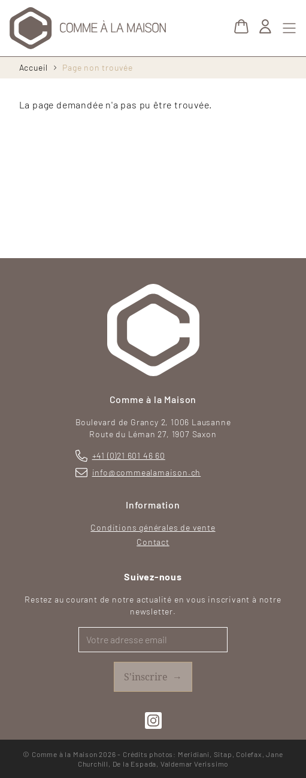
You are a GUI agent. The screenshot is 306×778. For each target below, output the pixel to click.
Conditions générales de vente (152, 527)
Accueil (34, 67)
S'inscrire (153, 677)
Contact (153, 542)
